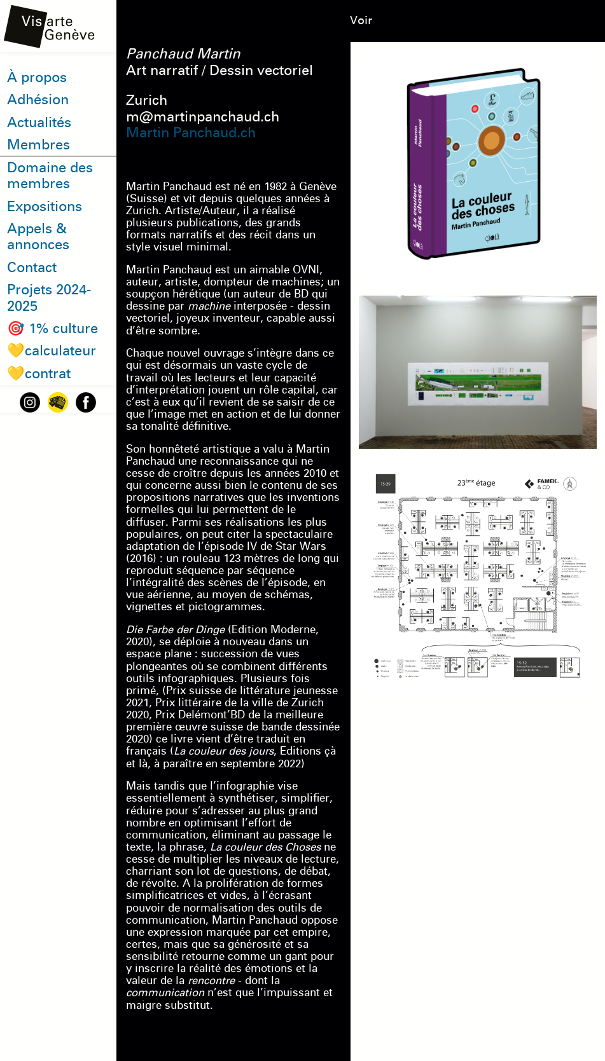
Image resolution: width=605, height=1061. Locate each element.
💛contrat (39, 373)
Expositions (44, 206)
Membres (38, 144)
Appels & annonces (38, 237)
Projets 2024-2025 (49, 298)
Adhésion (38, 99)
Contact (32, 267)
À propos (37, 77)
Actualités (39, 122)
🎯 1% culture (52, 328)
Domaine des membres (50, 176)
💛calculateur (51, 350)
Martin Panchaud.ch (191, 132)
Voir (361, 20)
